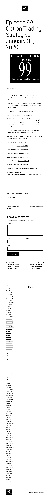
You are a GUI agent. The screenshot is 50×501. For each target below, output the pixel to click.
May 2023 (8, 359)
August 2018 (9, 473)
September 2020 (10, 423)
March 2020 (8, 435)
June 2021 (8, 405)
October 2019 (9, 445)
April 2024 (8, 337)
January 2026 (9, 294)
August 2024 (9, 329)
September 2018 (10, 471)
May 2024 (8, 335)
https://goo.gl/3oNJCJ (23, 161)
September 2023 (10, 351)
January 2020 (9, 439)
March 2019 (8, 459)
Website (9, 245)
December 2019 (9, 441)
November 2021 (9, 395)
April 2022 (8, 385)
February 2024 (9, 341)
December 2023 (9, 345)
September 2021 (10, 399)
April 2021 (8, 409)
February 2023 (9, 365)
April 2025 (8, 312)
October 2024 (9, 324)
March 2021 (8, 411)
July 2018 (8, 475)
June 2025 (8, 308)
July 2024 (8, 331)
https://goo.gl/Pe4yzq (24, 153)
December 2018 (9, 465)
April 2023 (8, 361)
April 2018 (8, 481)
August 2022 (9, 377)
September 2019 (10, 447)
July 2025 (8, 306)
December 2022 (9, 369)
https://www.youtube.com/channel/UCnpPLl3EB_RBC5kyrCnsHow (24, 174)
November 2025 (9, 298)
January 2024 (9, 343)
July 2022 (8, 379)
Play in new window (17, 193)
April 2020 (8, 433)
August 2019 (9, 449)
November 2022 (9, 371)
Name (9, 238)
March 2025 (8, 314)
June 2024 (8, 333)
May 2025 (8, 310)
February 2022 (9, 389)
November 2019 (9, 443)
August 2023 (9, 353)
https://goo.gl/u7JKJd (22, 164)
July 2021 (8, 403)
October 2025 (9, 300)
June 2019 (8, 453)
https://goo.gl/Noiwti (23, 157)
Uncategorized (40, 206)
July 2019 (8, 451)
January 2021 (9, 415)
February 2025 (9, 316)
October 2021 (9, 397)
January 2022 (9, 391)
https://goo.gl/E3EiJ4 (22, 149)
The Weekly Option (12, 88)
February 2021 (9, 413)
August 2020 (9, 425)
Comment (10, 223)
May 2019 (8, 455)
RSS (14, 197)
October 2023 (9, 349)
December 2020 (9, 417)
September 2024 (10, 326)
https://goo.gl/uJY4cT (22, 146)
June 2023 (8, 357)
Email (27, 238)
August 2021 (9, 401)
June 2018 (8, 477)
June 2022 (8, 381)
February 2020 (9, 437)
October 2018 (9, 469)
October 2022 (9, 373)
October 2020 (9, 421)
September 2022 (10, 375)
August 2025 (9, 304)
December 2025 (9, 296)
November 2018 (9, 467)
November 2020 (9, 419)
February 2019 (9, 461)
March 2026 (8, 290)
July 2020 (8, 427)
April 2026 (8, 288)
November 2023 (9, 347)
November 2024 (9, 322)
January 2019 (9, 463)
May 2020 (8, 431)
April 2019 (8, 457)
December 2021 (9, 393)
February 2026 (9, 292)
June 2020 (8, 429)
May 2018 (8, 479)
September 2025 (10, 302)
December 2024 (9, 320)
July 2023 (8, 355)
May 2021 (8, 407)
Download (25, 193)
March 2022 (8, 387)
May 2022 (8, 383)
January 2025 (9, 318)
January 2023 (9, 367)
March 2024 (8, 339)
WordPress (41, 492)
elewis (9, 208)
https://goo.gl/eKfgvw (31, 168)
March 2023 (8, 363)
